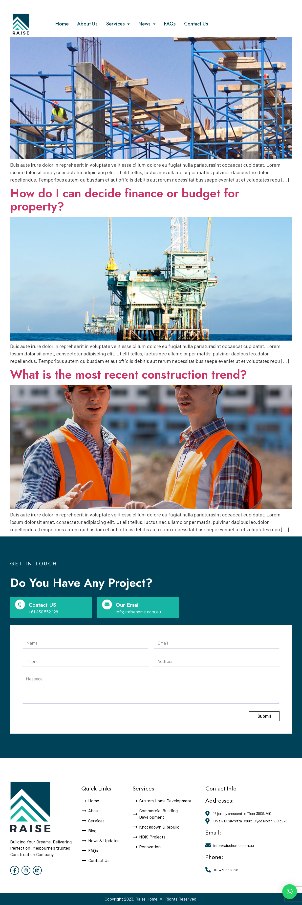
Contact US (42, 605)
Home (62, 23)
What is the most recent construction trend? (128, 374)
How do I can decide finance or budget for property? (124, 200)
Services (118, 24)
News (146, 24)
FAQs (170, 23)
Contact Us (196, 23)
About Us (87, 23)
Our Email (128, 605)
